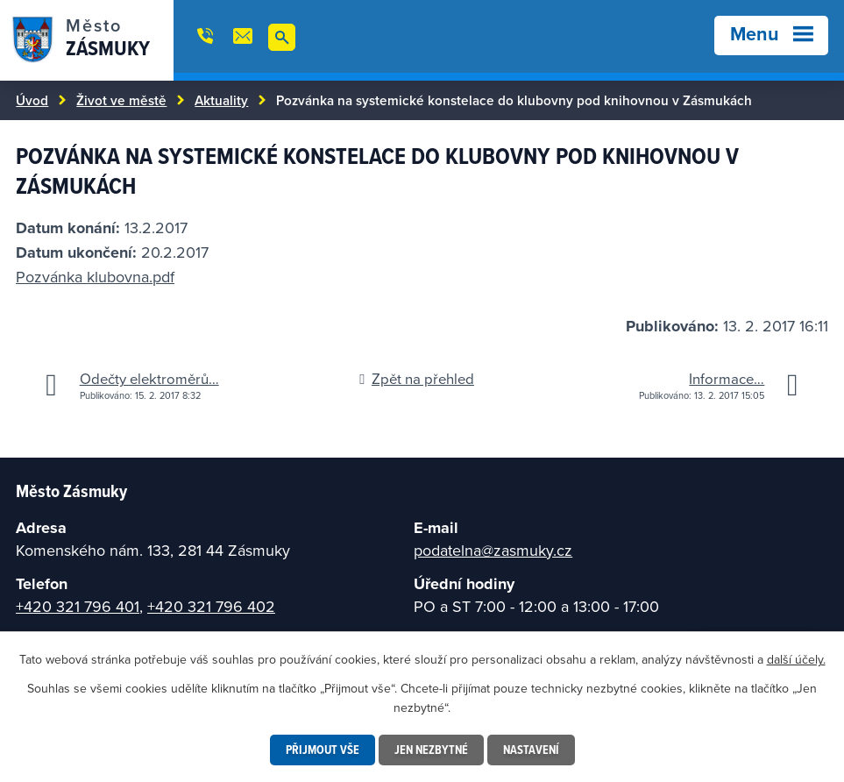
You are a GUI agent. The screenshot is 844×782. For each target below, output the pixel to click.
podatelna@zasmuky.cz (493, 550)
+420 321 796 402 (211, 606)
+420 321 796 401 (77, 606)
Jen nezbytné (431, 749)
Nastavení (531, 749)
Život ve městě (121, 100)
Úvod (32, 100)
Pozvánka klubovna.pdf (95, 277)
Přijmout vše (322, 749)
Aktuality (221, 100)
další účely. (796, 659)
